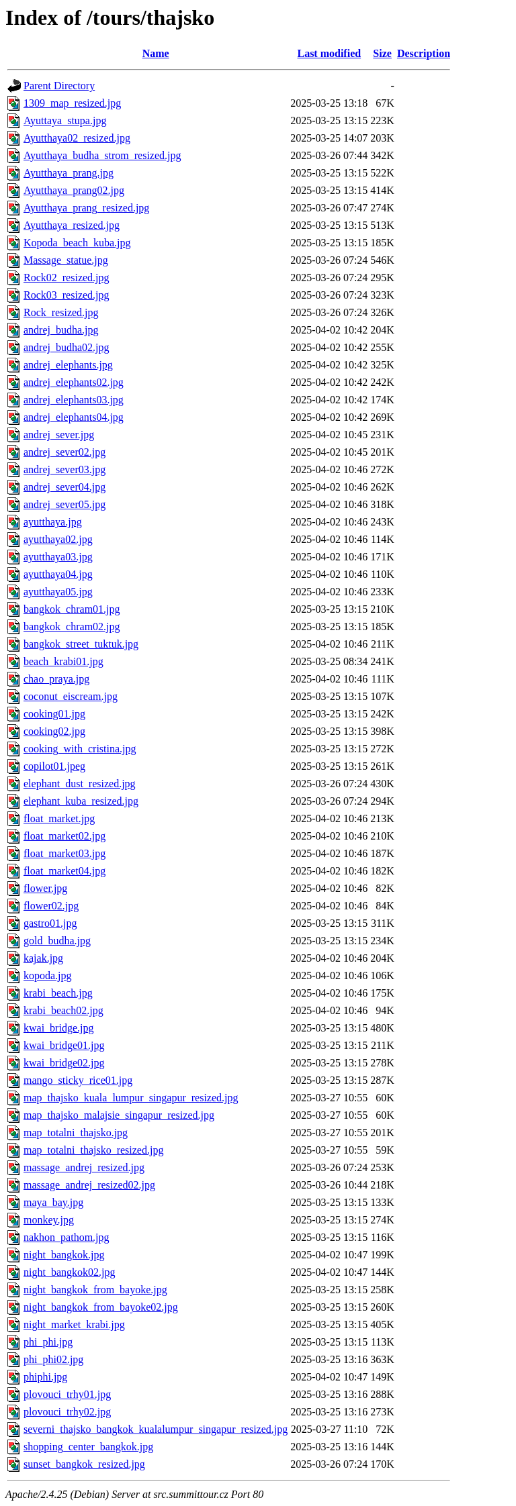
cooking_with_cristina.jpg (80, 748)
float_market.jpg (59, 818)
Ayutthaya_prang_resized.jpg (86, 207)
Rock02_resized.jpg (67, 277)
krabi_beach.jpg (58, 993)
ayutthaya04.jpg (58, 574)
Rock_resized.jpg (61, 312)
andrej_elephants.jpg (68, 364)
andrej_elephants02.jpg (74, 382)
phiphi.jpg (45, 1377)
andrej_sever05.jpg (64, 504)
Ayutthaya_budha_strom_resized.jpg (102, 155)
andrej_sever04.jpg (64, 487)
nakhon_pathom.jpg (67, 1237)
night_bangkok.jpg (64, 1254)
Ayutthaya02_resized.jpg (77, 138)
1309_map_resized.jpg (72, 103)
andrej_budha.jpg (61, 330)
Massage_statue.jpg (66, 260)
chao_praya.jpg (56, 679)
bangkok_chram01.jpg (72, 609)
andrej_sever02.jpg (64, 452)
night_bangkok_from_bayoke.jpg (95, 1289)
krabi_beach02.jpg (63, 1010)
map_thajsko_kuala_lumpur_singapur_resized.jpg (131, 1097)
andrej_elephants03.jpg (74, 399)
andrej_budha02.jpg (67, 347)
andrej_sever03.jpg (64, 469)
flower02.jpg (51, 905)
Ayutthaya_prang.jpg (69, 173)
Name (155, 53)
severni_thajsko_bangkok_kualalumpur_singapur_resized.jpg (156, 1429)
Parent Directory (59, 85)
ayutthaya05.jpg (58, 591)
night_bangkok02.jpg (69, 1272)
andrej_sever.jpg (59, 434)
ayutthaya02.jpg (58, 539)
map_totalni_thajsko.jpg (76, 1132)
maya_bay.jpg (53, 1202)
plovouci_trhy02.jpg (67, 1411)
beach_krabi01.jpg (63, 661)
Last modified (329, 53)
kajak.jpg (43, 958)
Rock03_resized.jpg (67, 295)
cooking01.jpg (54, 713)
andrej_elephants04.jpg (74, 417)
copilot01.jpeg (54, 766)
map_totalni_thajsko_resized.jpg (93, 1150)
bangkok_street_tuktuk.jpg (81, 644)
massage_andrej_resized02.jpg (89, 1185)
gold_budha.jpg (57, 940)
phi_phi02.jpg (53, 1359)
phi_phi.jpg (48, 1342)
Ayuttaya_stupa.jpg (65, 120)
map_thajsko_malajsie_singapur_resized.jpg (119, 1115)
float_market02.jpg (64, 836)
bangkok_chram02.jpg (72, 626)
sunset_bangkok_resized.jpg (84, 1464)
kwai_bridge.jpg (58, 1028)
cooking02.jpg (54, 731)
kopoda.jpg (48, 975)
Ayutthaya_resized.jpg (72, 225)
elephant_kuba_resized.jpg (81, 801)
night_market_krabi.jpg (74, 1324)
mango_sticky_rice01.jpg (78, 1080)
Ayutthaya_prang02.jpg (74, 190)
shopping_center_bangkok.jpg (88, 1446)
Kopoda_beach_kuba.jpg (77, 242)
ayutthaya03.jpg (58, 556)
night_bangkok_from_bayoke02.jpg (101, 1307)
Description (423, 53)
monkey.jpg (49, 1219)
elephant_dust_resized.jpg (80, 783)
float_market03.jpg (64, 853)
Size (382, 53)
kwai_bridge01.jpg (64, 1045)
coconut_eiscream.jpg (71, 696)
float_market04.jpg (64, 870)
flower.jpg (45, 888)
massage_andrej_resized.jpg (84, 1167)
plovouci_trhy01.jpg (67, 1394)
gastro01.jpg (50, 923)
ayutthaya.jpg (53, 522)
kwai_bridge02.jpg (64, 1062)
